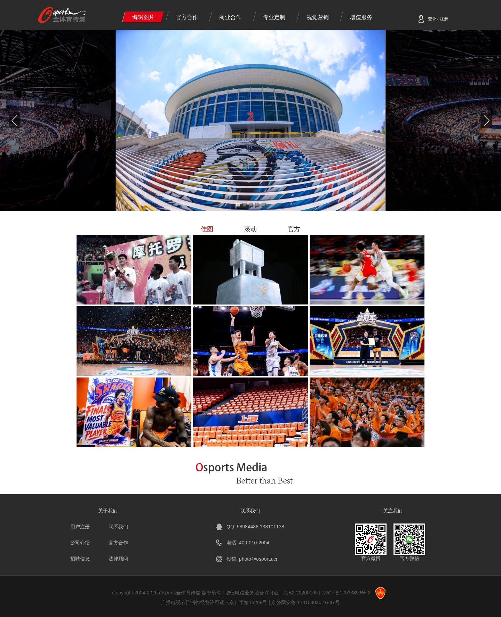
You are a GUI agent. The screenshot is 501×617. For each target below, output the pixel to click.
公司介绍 (80, 542)
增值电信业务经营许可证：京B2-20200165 (271, 592)
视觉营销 (318, 17)
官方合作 (187, 17)
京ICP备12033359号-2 (346, 592)
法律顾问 (118, 558)
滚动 (250, 229)
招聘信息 (80, 558)
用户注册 (80, 526)
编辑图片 (143, 17)
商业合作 (230, 17)
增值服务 (361, 17)
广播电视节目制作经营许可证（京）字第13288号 (214, 602)
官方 (294, 229)
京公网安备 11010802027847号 (305, 602)
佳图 (207, 229)
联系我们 (118, 526)
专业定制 (274, 17)
